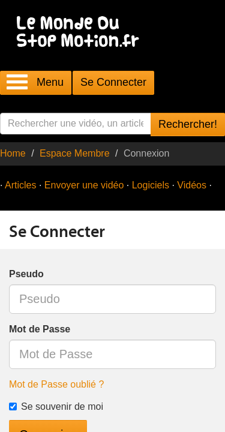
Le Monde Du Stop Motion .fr (81, 32)
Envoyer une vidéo (84, 185)
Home (13, 153)
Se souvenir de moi (56, 406)
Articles (20, 185)
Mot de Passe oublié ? (56, 384)
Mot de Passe (39, 329)
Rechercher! (187, 124)
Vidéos (191, 185)
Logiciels (150, 185)
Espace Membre (75, 153)
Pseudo (26, 274)
